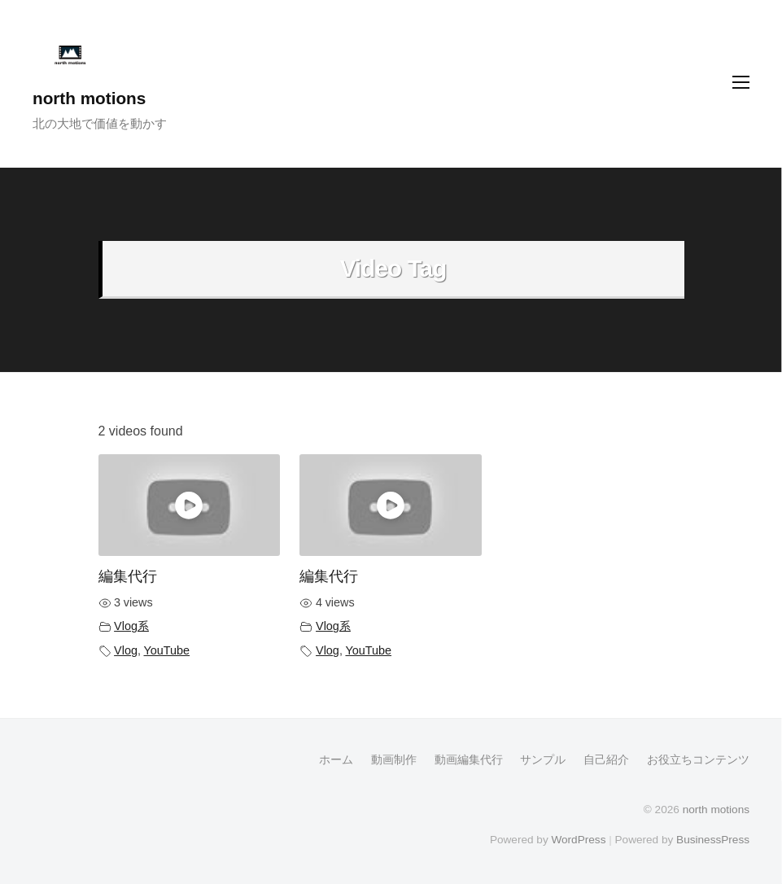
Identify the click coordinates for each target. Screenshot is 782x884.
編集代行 (127, 576)
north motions (89, 98)
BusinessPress (712, 840)
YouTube (167, 650)
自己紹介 (606, 760)
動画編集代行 (469, 760)
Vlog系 (131, 625)
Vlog (126, 650)
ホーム (336, 760)
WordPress (578, 840)
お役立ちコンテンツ (698, 760)
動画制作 (394, 760)
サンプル (543, 760)
